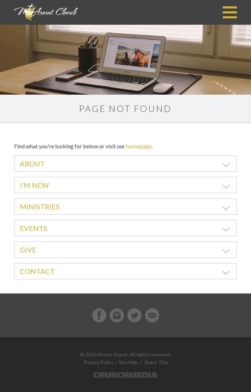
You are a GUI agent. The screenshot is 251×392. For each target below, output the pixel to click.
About (32, 163)
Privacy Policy (98, 362)
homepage (138, 146)
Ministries (40, 206)
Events (33, 228)
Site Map (128, 362)
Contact (37, 271)
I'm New (34, 185)
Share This (156, 362)
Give (28, 249)
